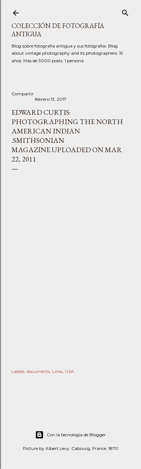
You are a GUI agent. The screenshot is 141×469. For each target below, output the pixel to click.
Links (57, 371)
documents (38, 371)
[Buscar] (125, 11)
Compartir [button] (22, 93)
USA (69, 371)
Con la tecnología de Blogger (70, 435)
